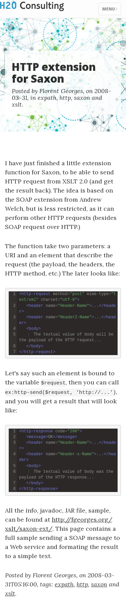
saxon (82, 98)
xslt (17, 104)
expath (47, 98)
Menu (111, 10)
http (65, 98)
